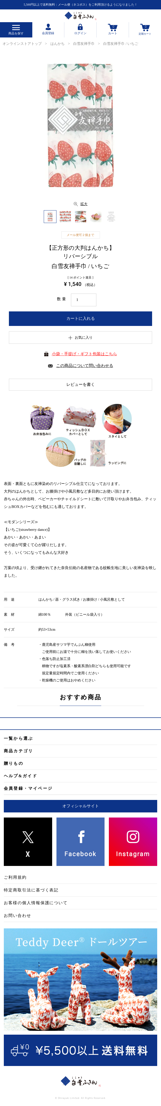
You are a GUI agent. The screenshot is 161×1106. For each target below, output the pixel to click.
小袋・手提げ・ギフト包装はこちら (84, 354)
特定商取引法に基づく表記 (31, 890)
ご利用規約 (15, 877)
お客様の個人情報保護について (36, 903)
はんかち (57, 44)
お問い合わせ (17, 915)
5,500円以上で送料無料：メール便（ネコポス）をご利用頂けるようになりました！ (80, 4)
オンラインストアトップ (22, 44)
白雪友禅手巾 (84, 44)
